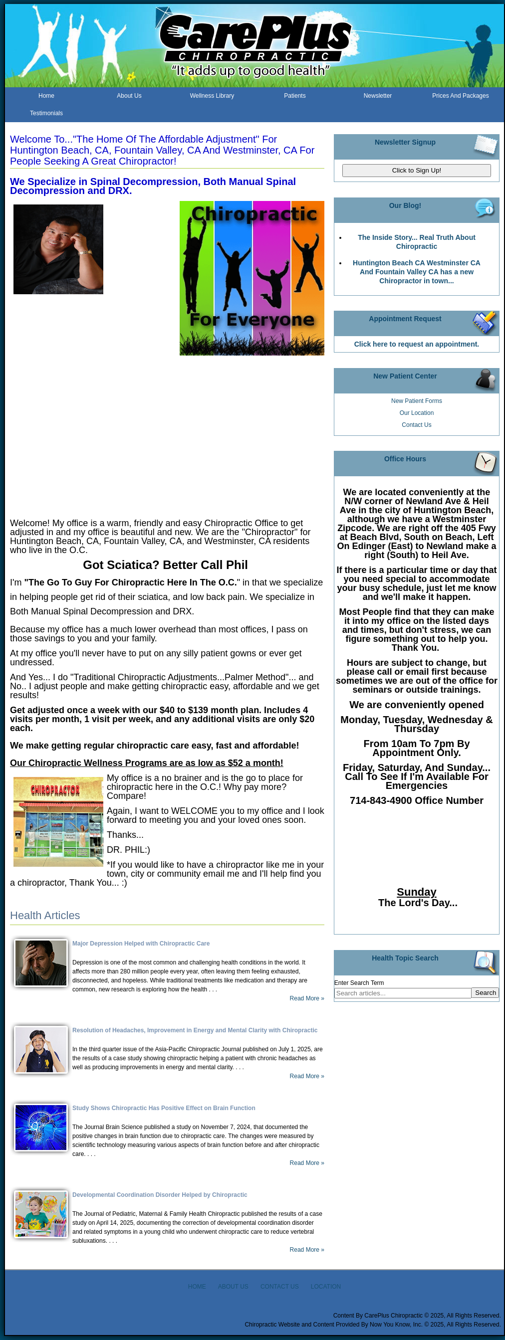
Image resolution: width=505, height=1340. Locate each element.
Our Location (417, 412)
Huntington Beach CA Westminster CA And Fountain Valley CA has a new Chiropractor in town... (417, 272)
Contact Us (416, 424)
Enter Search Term (359, 982)
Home (46, 95)
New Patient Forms (416, 400)
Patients (294, 95)
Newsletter (378, 95)
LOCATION (326, 1286)
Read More (304, 998)
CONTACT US (279, 1286)
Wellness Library (212, 95)
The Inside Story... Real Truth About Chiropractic (417, 241)
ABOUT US (233, 1286)
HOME (197, 1286)
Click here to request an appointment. (417, 344)
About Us (129, 95)
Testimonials (46, 113)
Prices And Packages (460, 95)
